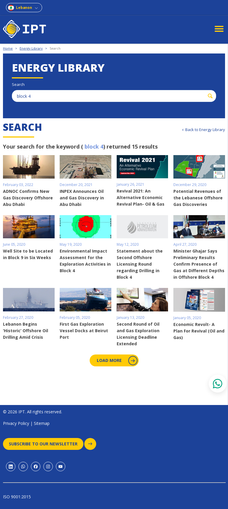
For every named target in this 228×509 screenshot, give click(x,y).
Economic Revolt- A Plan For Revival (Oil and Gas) (198, 331)
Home (8, 48)
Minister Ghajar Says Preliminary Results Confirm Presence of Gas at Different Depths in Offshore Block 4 (198, 264)
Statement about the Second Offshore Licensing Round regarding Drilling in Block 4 (140, 264)
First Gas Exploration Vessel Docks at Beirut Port (84, 330)
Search (55, 48)
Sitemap (42, 423)
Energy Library (31, 48)
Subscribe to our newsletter (46, 444)
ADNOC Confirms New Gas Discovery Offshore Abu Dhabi (28, 197)
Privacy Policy (16, 423)
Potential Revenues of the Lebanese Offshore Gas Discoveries (198, 197)
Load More (116, 360)
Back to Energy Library (205, 129)
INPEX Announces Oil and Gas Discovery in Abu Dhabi (82, 197)
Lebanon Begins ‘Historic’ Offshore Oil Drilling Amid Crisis (25, 330)
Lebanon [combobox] (24, 7)
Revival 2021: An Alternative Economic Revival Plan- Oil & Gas (140, 197)
